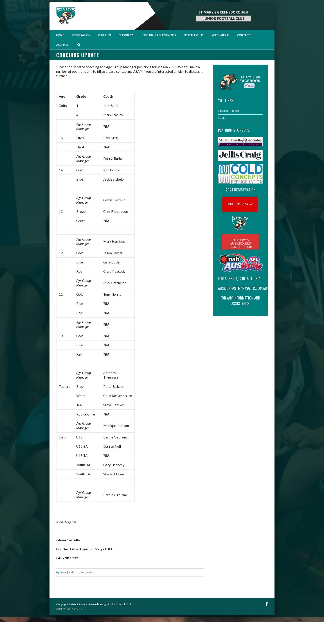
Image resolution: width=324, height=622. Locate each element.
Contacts (244, 35)
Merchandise (220, 35)
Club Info (104, 35)
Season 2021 (127, 35)
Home (60, 35)
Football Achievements (159, 35)
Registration (81, 35)
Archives (62, 44)
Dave (63, 572)
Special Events (194, 35)
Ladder (222, 118)
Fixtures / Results (228, 110)
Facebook (267, 604)
